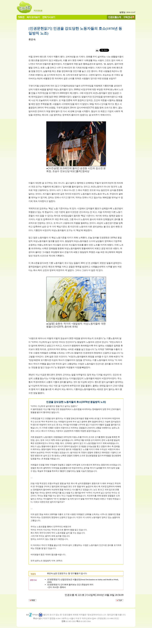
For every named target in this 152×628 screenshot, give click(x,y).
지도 (116, 618)
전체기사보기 (48, 17)
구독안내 (127, 17)
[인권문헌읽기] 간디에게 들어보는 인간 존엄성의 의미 (70, 584)
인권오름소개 (114, 17)
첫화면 (21, 17)
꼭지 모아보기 (33, 17)
